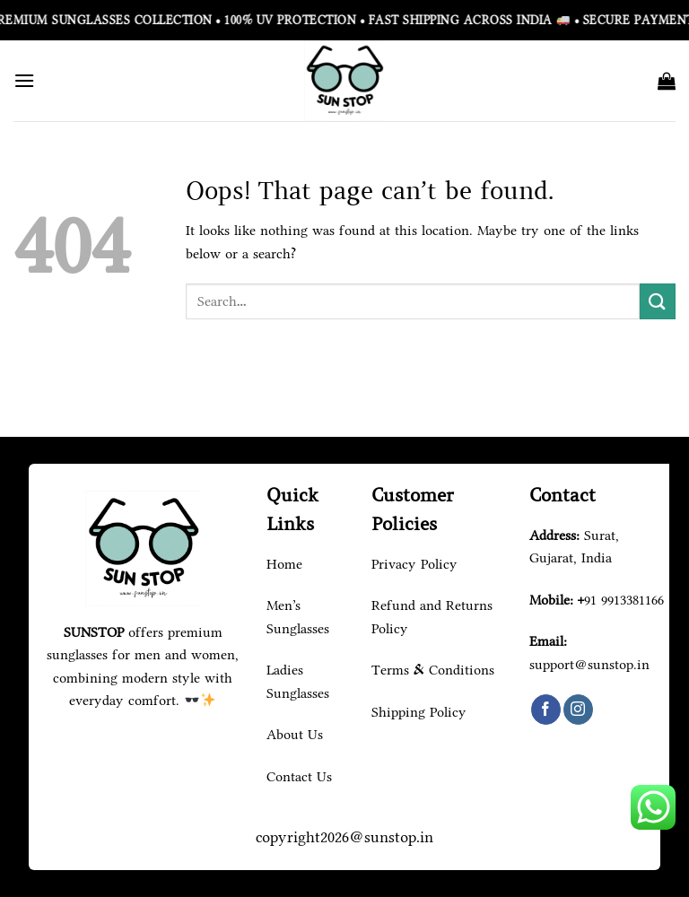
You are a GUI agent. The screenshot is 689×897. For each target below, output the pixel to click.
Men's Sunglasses (297, 617)
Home (284, 564)
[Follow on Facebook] (546, 709)
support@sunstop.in (589, 664)
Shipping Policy (419, 712)
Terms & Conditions (432, 669)
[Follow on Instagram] (578, 709)
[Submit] (658, 300)
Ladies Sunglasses (297, 681)
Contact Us (299, 776)
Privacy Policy (414, 564)
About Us (294, 734)
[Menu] (24, 80)
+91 (621, 599)
